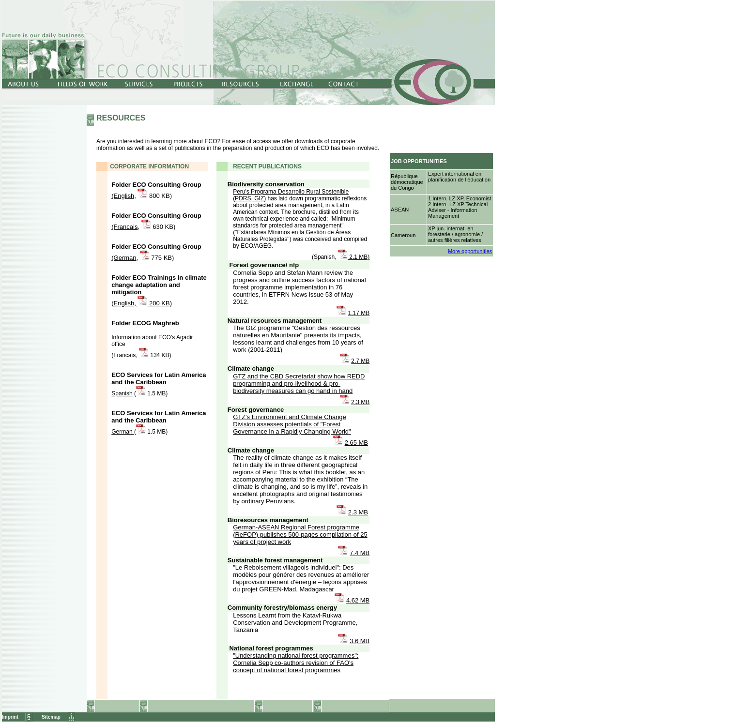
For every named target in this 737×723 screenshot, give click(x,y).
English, (126, 303)
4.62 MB (357, 600)
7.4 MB (359, 553)
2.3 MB (360, 402)
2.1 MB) (358, 257)
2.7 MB (360, 361)
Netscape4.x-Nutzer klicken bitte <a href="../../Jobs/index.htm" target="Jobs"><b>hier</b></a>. (442, 185)
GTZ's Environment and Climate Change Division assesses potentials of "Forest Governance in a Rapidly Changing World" (292, 424)
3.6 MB (359, 641)
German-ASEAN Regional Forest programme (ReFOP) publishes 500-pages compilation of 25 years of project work (300, 534)
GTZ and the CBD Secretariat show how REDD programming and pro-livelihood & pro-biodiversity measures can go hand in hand (299, 383)
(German (123, 257)
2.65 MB (356, 442)
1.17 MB (359, 313)
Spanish (121, 393)
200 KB (158, 303)
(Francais (124, 226)
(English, (123, 195)
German (122, 431)
